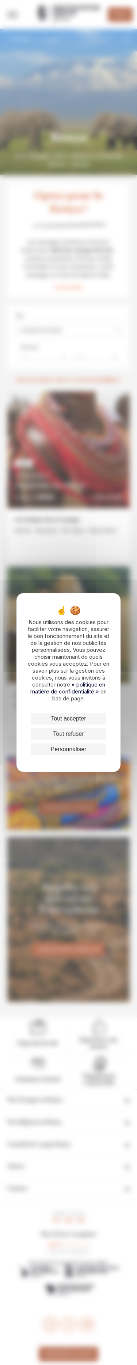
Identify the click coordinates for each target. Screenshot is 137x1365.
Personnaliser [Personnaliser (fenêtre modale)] (69, 749)
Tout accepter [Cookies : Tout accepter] (68, 718)
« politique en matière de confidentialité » (67, 688)
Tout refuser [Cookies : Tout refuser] (68, 734)
